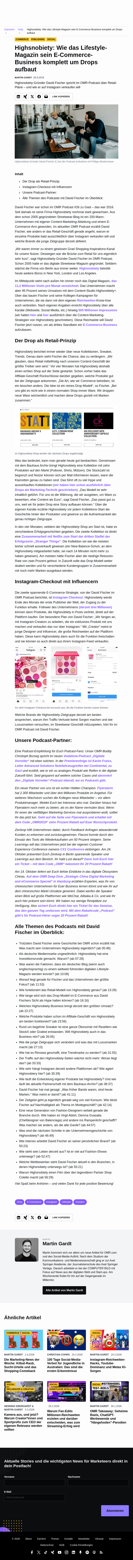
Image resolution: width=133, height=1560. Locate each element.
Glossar (99, 1538)
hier (33, 315)
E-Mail (7, 1491)
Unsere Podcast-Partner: (40, 192)
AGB (61, 1545)
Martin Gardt (13, 1354)
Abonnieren (115, 1510)
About (28, 1538)
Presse (55, 1538)
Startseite (9, 29)
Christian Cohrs (58, 1354)
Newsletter (84, 1538)
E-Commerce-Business (100, 325)
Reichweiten (86, 300)
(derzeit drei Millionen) (95, 607)
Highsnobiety (89, 268)
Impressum (115, 1538)
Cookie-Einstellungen (81, 1545)
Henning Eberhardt (17, 1406)
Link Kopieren (61, 96)
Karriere (41, 1538)
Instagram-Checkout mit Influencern (47, 187)
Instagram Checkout (68, 597)
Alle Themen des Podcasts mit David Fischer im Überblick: (63, 198)
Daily (20, 29)
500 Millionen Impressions (97, 310)
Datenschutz (47, 1545)
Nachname (74, 1476)
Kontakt (68, 1538)
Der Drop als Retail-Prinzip (41, 181)
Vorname (9, 1476)
